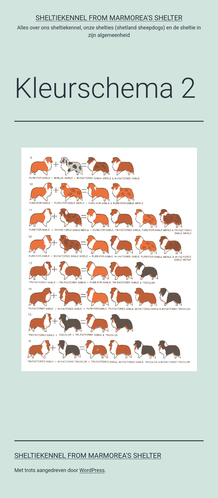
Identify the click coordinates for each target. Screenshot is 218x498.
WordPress (92, 470)
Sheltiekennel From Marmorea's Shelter (109, 18)
